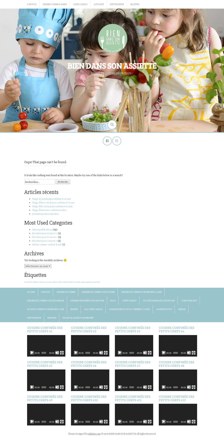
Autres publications (42, 230)
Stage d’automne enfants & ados (49, 210)
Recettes (134, 4)
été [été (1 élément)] (99, 282)
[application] (46, 346)
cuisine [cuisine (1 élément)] (48, 282)
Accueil (31, 292)
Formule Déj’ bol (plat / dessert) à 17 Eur (129, 309)
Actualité (99, 4)
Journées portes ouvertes (45, 214)
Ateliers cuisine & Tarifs (55, 4)
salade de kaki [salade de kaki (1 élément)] (67, 282)
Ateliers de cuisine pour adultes (98, 292)
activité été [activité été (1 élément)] (28, 282)
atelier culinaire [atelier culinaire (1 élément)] (39, 282)
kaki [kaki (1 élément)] (60, 282)
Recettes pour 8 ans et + (45, 237)
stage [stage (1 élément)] (83, 282)
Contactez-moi (189, 301)
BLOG (113, 301)
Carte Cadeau (80, 4)
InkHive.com (94, 434)
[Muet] (57, 353)
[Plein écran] (62, 353)
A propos (31, 4)
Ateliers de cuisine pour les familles (45, 301)
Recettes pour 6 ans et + (44, 233)
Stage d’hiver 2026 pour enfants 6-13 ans (53, 203)
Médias (182, 309)
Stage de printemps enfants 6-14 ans (51, 199)
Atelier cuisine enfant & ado (47, 245)
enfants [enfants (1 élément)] (55, 282)
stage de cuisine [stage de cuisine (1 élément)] (91, 282)
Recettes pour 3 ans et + (44, 241)
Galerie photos (164, 309)
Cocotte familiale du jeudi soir (159, 301)
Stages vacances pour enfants (78, 318)
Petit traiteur (117, 4)
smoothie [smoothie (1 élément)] (77, 282)
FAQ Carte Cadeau (93, 309)
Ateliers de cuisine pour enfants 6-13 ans (141, 292)
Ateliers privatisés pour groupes (87, 301)
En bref (74, 309)
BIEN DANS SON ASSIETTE (112, 65)
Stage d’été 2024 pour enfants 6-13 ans (52, 207)
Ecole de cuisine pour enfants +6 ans (45, 309)
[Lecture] (32, 353)
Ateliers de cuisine (65, 292)
